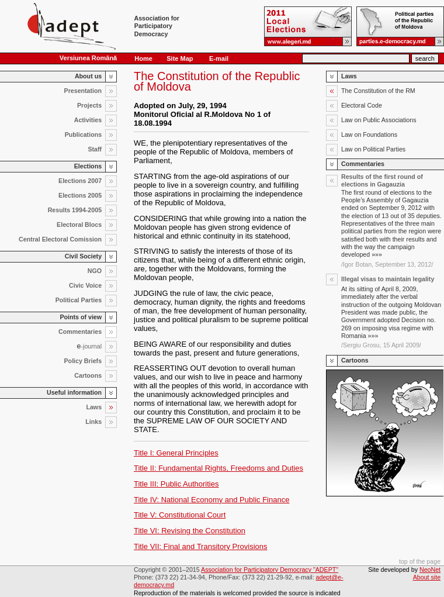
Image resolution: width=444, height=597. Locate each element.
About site (426, 577)
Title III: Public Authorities (176, 483)
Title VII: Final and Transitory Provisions (201, 546)
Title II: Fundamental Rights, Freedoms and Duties (218, 468)
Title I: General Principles (176, 452)
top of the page (419, 561)
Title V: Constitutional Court (180, 514)
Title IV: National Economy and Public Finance (211, 499)
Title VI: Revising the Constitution (189, 530)
